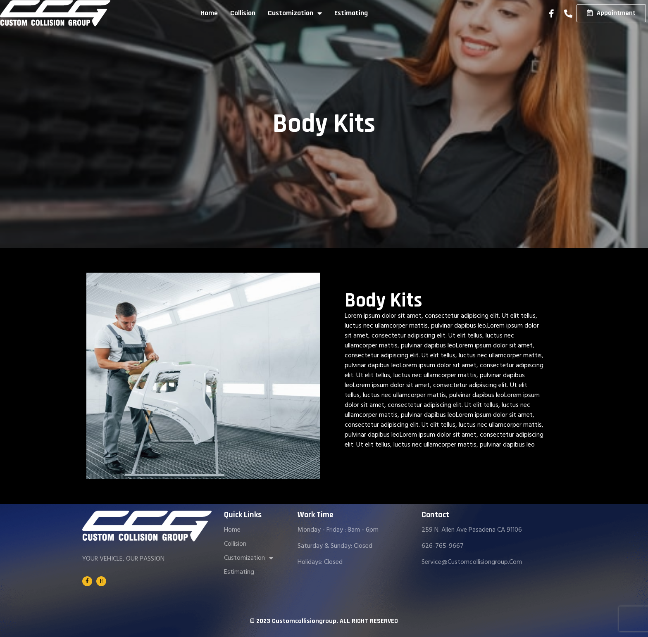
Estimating (351, 13)
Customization (295, 13)
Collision (242, 13)
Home (209, 13)
